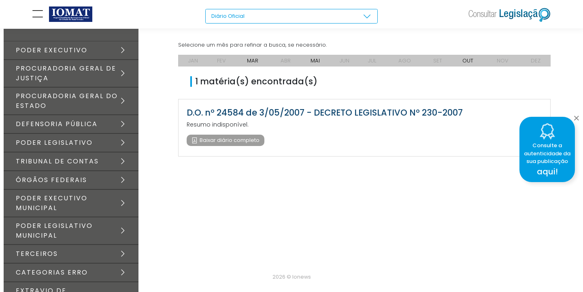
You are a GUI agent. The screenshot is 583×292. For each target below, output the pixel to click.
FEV (221, 65)
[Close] (576, 116)
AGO (405, 65)
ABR (285, 65)
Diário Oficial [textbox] (229, 16)
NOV (503, 65)
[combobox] (291, 16)
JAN (193, 65)
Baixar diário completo (229, 145)
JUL (372, 65)
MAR (253, 65)
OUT (468, 65)
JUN (345, 65)
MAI (315, 65)
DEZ (536, 65)
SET (438, 65)
